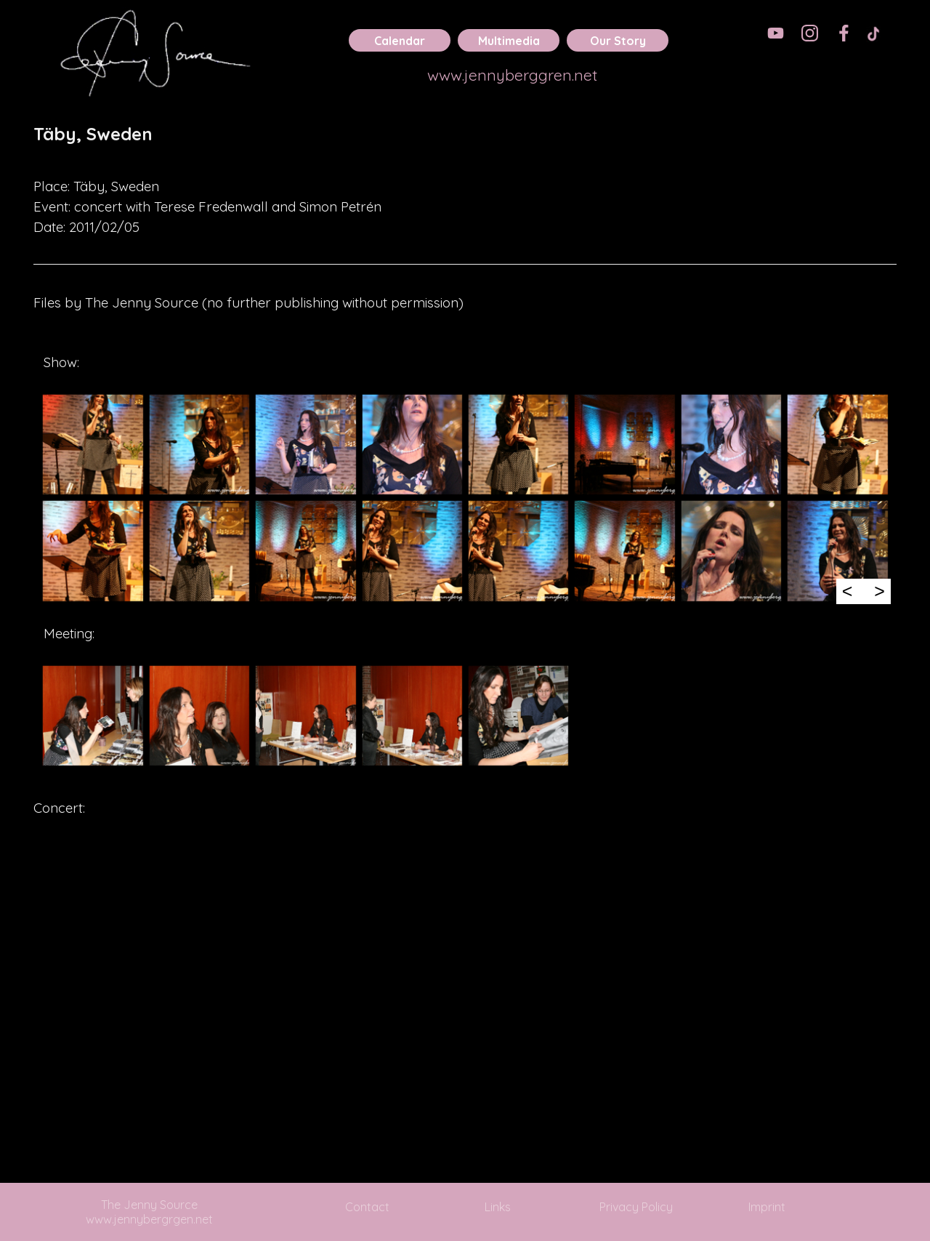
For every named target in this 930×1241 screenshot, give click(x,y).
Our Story (618, 40)
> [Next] (879, 591)
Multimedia (509, 40)
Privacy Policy (636, 1207)
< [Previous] (847, 591)
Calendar (399, 40)
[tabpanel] (465, 144)
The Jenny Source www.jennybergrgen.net (149, 1211)
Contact (367, 1207)
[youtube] (775, 33)
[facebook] (844, 33)
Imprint (766, 1207)
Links (498, 1207)
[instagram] (809, 33)
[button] (92, 444)
